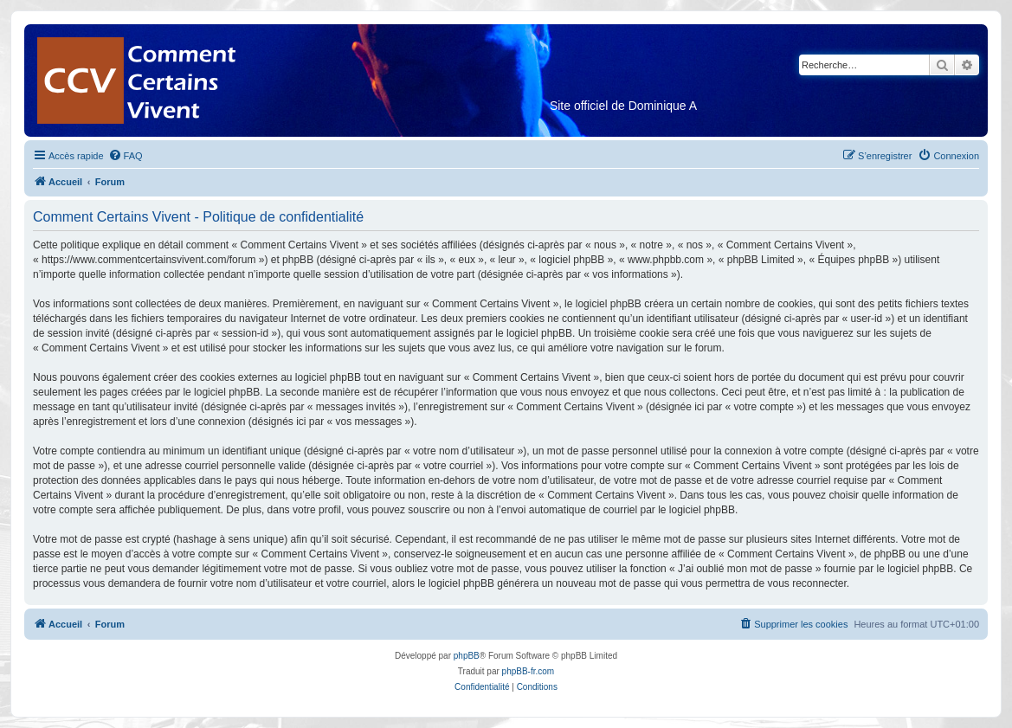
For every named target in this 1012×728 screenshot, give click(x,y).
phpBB (467, 655)
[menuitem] (125, 155)
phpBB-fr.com (528, 671)
